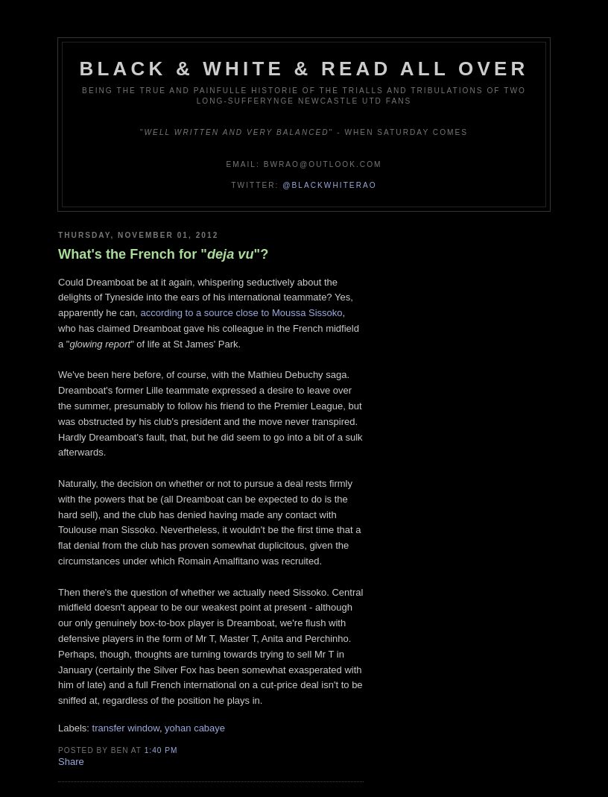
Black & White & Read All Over (304, 68)
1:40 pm (161, 750)
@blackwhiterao (329, 185)
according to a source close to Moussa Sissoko (242, 312)
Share (71, 761)
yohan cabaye (195, 728)
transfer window (125, 728)
